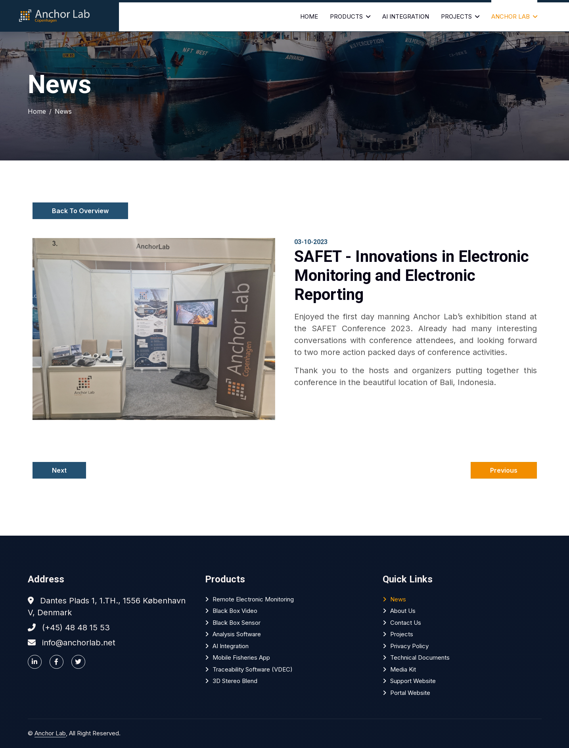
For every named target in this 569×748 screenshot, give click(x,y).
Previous (503, 470)
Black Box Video (235, 610)
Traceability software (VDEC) (253, 669)
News (63, 111)
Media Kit (403, 669)
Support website (413, 681)
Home (309, 16)
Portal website (410, 692)
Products (346, 16)
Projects (456, 16)
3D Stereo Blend (235, 681)
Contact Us (405, 622)
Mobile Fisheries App (241, 657)
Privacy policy (409, 646)
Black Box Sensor (237, 622)
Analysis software (237, 634)
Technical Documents (420, 657)
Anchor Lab (510, 16)
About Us (403, 610)
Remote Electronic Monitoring (253, 599)
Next (59, 470)
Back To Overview (80, 211)
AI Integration (405, 16)
